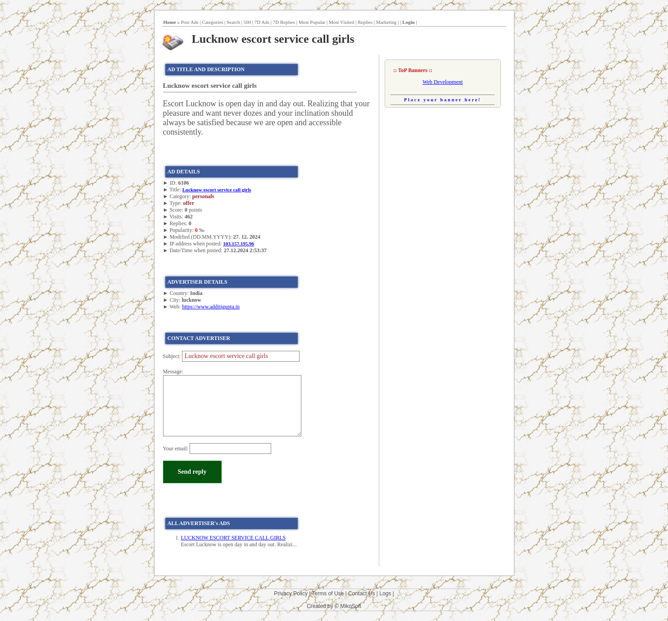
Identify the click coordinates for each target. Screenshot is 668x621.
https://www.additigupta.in (211, 307)
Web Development (443, 82)
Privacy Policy (291, 593)
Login (408, 22)
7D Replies (284, 22)
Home (170, 22)
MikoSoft (350, 606)
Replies (365, 22)
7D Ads (261, 22)
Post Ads (190, 22)
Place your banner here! (443, 99)
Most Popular (312, 22)
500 (247, 22)
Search (233, 22)
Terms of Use (328, 593)
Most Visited (341, 22)
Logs (385, 593)
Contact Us (361, 593)
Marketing (386, 22)
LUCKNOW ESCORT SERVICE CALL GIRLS (233, 538)
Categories (212, 22)
